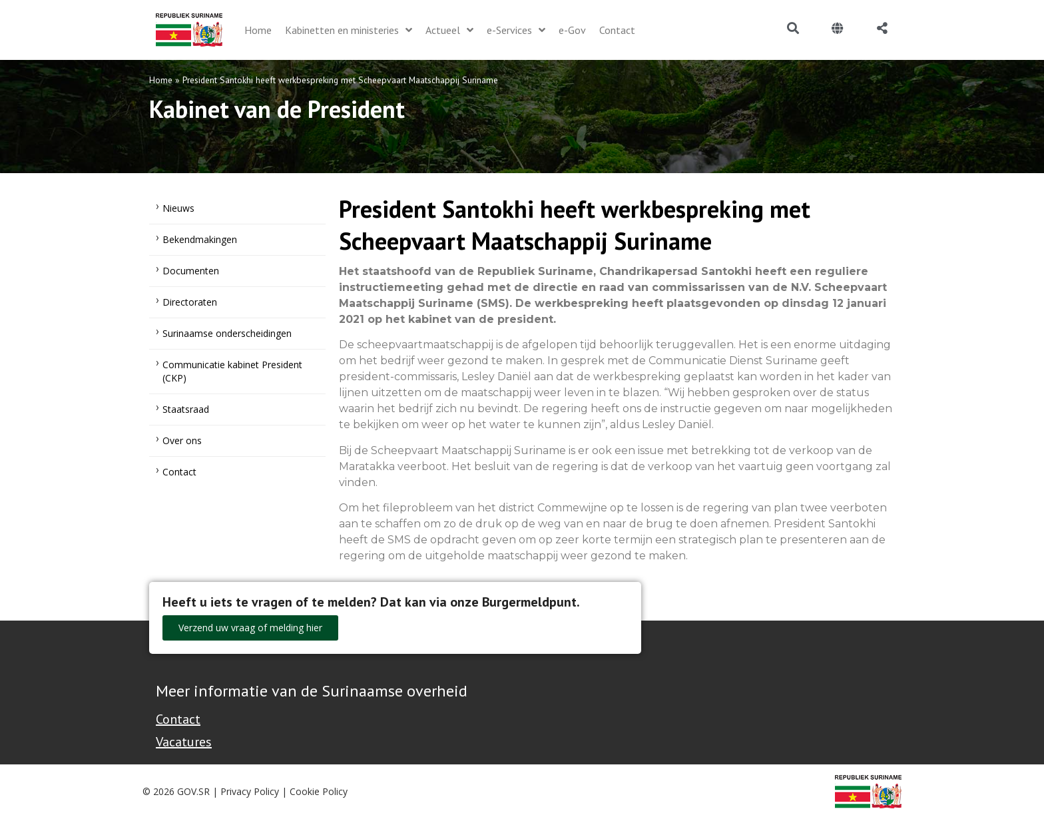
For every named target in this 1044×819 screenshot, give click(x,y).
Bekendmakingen (199, 239)
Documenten (190, 270)
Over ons (182, 440)
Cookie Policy (319, 791)
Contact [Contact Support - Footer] (178, 719)
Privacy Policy (249, 791)
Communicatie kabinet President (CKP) (232, 371)
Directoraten (189, 302)
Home (160, 80)
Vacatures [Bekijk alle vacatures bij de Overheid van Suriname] (184, 741)
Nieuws (178, 208)
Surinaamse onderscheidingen (227, 333)
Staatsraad (185, 409)
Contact (179, 471)
